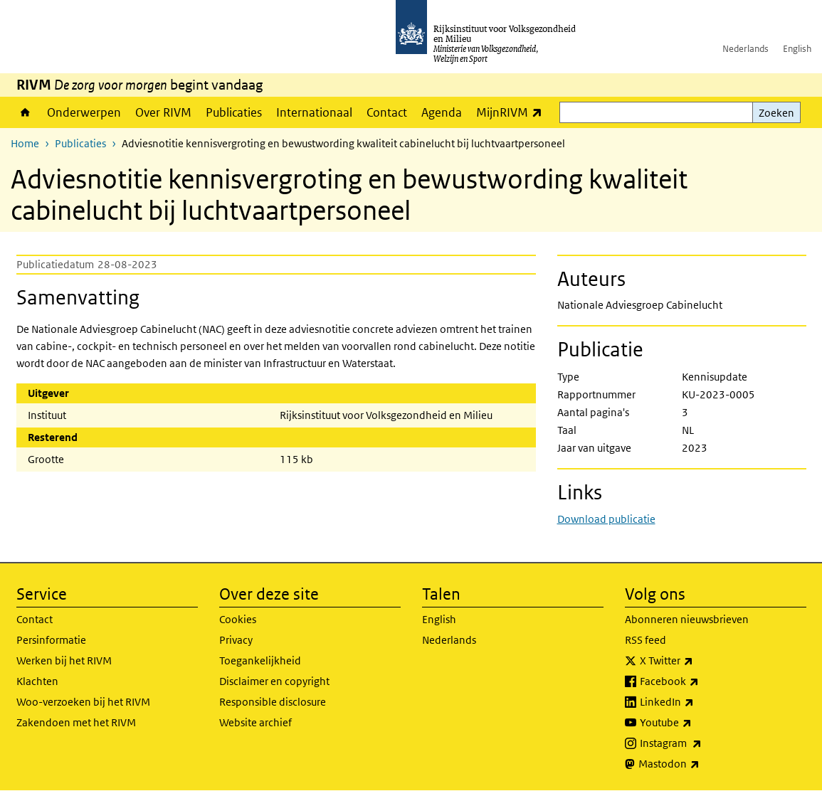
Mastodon (700, 764)
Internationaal (314, 112)
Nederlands (745, 49)
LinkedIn (698, 702)
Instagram (702, 743)
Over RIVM (163, 112)
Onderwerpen (84, 112)
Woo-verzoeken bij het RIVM (83, 701)
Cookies (237, 619)
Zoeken (776, 113)
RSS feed (645, 640)
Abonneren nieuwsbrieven (687, 619)
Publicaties (234, 112)
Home (25, 112)
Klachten (37, 681)
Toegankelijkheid (260, 660)
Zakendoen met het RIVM (76, 722)
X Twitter (698, 660)
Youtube (697, 722)
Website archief (255, 722)
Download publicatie (606, 519)
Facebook (701, 681)
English (797, 49)
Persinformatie (51, 640)
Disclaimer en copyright (274, 681)
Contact (387, 112)
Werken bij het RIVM (64, 660)
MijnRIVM (512, 112)
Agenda (441, 112)
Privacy (236, 640)
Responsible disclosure (272, 701)
